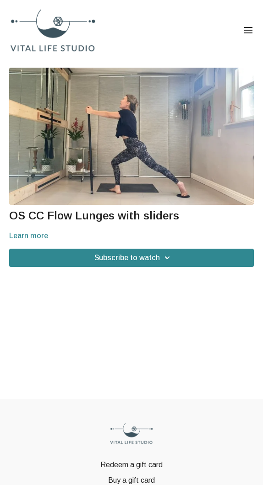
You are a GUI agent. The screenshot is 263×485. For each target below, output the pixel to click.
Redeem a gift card (131, 465)
